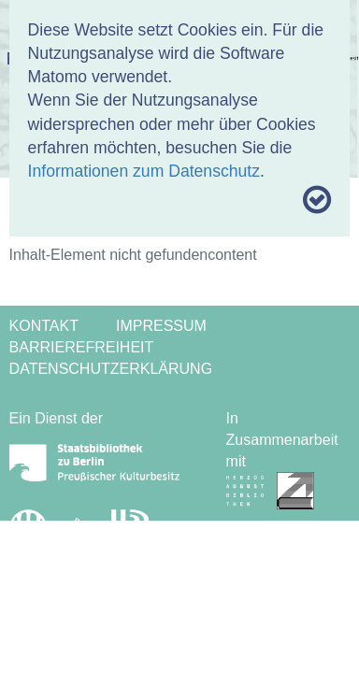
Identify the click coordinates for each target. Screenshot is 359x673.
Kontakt (44, 326)
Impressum (161, 326)
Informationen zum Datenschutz (144, 171)
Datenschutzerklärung (111, 369)
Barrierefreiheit (81, 347)
